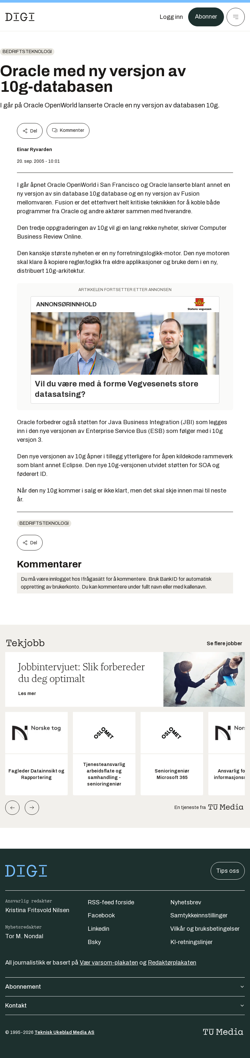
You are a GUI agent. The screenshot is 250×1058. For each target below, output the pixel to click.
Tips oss (227, 871)
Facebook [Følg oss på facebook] (101, 915)
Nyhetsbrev (185, 902)
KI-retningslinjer (191, 942)
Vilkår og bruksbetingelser (205, 929)
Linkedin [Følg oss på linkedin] (98, 929)
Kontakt (125, 1005)
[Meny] (236, 17)
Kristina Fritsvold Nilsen (37, 910)
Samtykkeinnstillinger (199, 915)
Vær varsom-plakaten (109, 962)
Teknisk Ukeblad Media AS (64, 1032)
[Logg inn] (171, 16)
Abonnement (125, 986)
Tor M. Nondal (24, 936)
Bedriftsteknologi (27, 51)
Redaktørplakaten (172, 962)
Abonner (206, 17)
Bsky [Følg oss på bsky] (94, 942)
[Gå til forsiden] (20, 17)
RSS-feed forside (111, 902)
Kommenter (68, 130)
